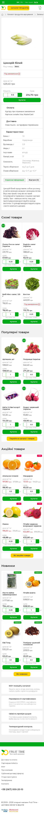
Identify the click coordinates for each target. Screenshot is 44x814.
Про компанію (7, 770)
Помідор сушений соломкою (31, 644)
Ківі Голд (6, 643)
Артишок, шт (8, 359)
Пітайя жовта (29, 593)
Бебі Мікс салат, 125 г (11, 295)
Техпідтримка (6, 780)
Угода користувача (9, 777)
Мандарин (28, 476)
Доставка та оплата (9, 760)
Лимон (5, 524)
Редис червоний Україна (31, 408)
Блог (3, 767)
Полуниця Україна (31, 359)
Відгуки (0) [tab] (34, 180)
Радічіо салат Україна (29, 245)
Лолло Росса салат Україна (11, 245)
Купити (22, 100)
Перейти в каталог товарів (22, 439)
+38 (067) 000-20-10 (12, 789)
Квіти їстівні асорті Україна (11, 408)
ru (22, 2)
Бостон (26, 294)
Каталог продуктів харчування (20, 14)
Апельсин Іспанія (10, 476)
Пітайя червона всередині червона (32, 525)
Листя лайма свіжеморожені (9, 594)
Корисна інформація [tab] (14, 180)
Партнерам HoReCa (9, 763)
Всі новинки (22, 674)
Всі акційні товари (22, 555)
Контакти (5, 784)
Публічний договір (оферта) (12, 773)
